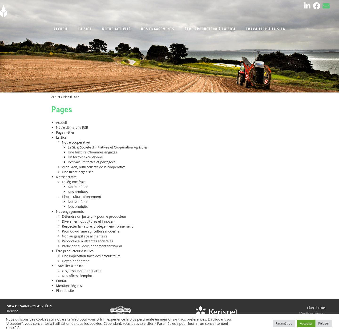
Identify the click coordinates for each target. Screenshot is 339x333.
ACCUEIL (61, 29)
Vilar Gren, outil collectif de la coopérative (93, 167)
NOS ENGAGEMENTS (157, 29)
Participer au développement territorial (92, 246)
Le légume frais (73, 182)
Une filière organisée (78, 172)
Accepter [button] (306, 323)
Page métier (65, 132)
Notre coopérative (76, 142)
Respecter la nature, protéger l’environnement (97, 226)
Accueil (56, 97)
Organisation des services (81, 271)
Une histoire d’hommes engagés (92, 152)
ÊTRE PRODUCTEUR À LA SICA (210, 29)
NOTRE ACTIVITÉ (116, 29)
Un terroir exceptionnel (86, 157)
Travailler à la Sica (69, 266)
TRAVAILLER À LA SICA (265, 29)
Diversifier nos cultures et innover (88, 221)
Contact (62, 280)
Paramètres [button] (283, 323)
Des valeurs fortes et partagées (91, 162)
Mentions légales (69, 285)
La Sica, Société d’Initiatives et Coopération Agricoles (108, 147)
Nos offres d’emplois (77, 275)
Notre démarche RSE (72, 127)
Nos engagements (70, 211)
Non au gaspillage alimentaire (84, 236)
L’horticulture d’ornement (81, 196)
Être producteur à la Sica (74, 251)
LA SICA (85, 29)
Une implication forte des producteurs (91, 256)
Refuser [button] (323, 323)
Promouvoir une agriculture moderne (90, 231)
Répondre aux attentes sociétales (87, 241)
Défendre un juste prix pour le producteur (94, 216)
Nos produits (78, 191)
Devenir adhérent (75, 261)
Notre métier (78, 187)
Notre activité (66, 177)
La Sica (61, 137)
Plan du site (65, 290)
